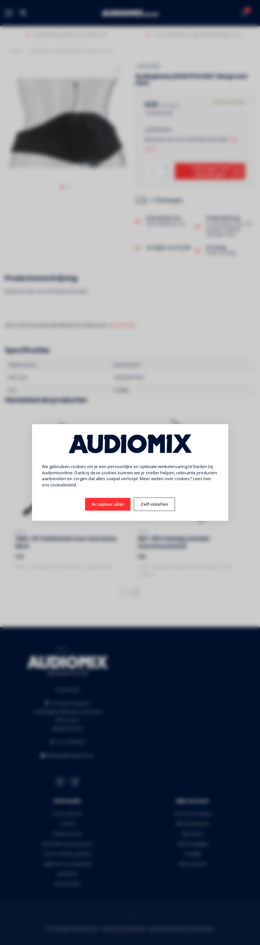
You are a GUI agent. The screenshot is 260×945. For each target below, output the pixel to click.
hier (207, 479)
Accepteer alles (108, 504)
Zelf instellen (154, 504)
